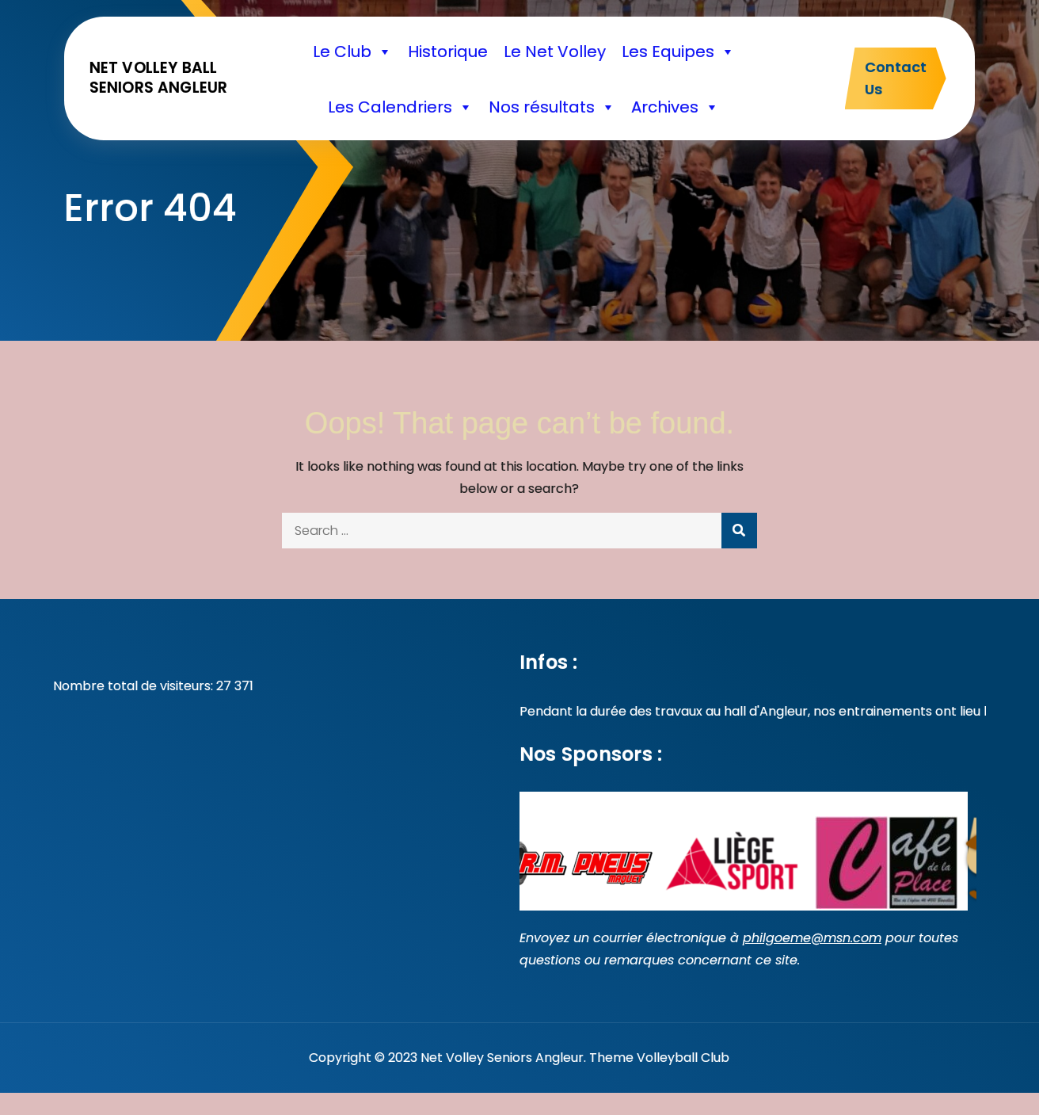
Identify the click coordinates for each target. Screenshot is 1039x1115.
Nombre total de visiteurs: (134, 686)
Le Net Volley (555, 51)
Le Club (352, 51)
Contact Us (896, 78)
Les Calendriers (400, 107)
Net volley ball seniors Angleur (158, 77)
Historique (448, 51)
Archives (675, 107)
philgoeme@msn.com (812, 938)
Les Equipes (678, 51)
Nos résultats (552, 107)
